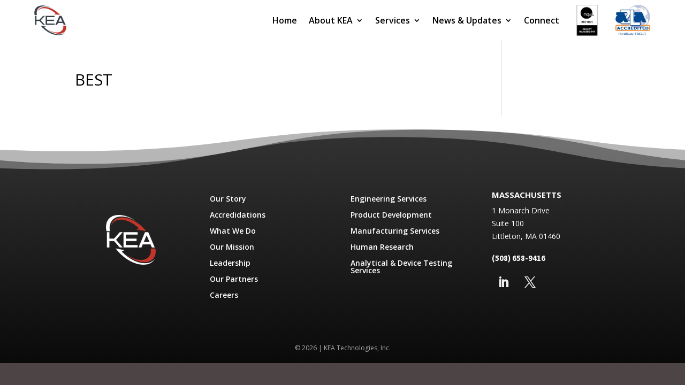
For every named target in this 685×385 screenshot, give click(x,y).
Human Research (382, 247)
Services (392, 20)
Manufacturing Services (395, 231)
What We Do (233, 231)
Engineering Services (389, 199)
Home (284, 20)
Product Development (391, 215)
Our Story (228, 199)
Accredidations (237, 215)
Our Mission (232, 247)
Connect (541, 20)
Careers (224, 295)
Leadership (230, 263)
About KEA (331, 20)
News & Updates (466, 20)
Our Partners (234, 279)
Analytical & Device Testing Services (401, 267)
